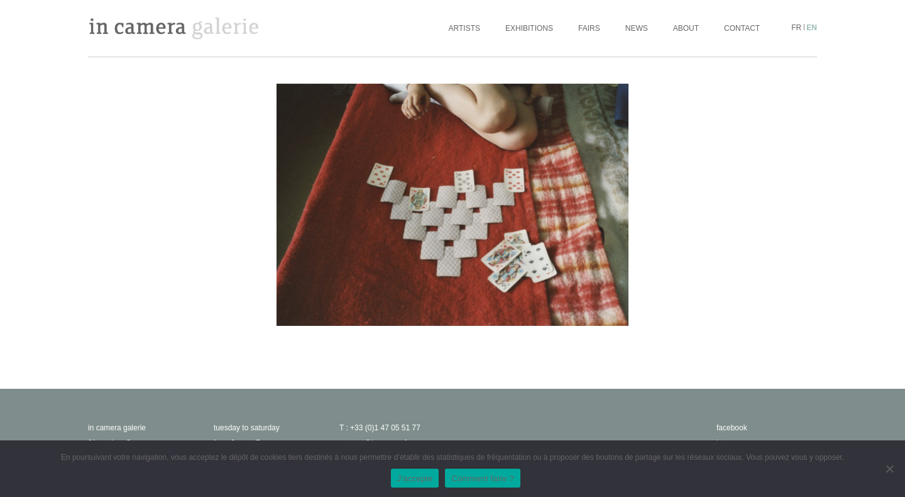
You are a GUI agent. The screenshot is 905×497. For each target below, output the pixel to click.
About (686, 28)
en (811, 27)
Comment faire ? (482, 478)
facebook (731, 427)
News (636, 28)
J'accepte (415, 478)
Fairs (589, 28)
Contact (742, 28)
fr (796, 27)
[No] (889, 468)
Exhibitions (529, 28)
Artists (464, 28)
